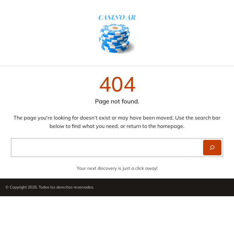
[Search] (212, 147)
